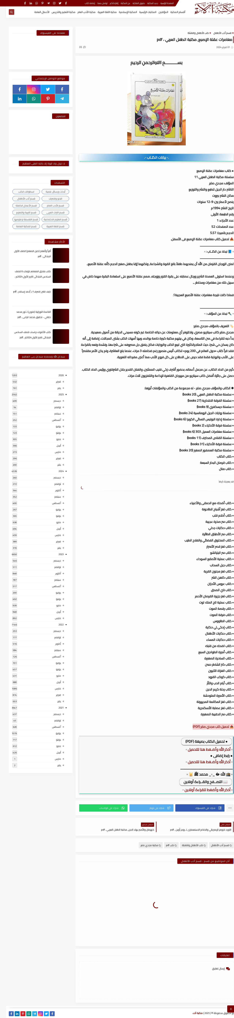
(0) (76, 47)
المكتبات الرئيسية (141, 12)
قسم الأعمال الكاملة (20, 205)
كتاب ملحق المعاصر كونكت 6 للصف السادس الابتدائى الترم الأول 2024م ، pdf (27, 276)
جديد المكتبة (146, 3)
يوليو (52, 426)
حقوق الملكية (133, 3)
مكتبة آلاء (192, 1013)
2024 (55, 471)
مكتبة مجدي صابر (145, 845)
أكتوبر (52, 490)
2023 (55, 554)
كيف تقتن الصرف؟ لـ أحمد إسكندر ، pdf (26, 291)
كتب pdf (165, 845)
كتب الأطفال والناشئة (192, 33)
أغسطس (50, 420)
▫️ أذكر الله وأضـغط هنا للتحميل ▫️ (203, 749)
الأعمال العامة (35, 12)
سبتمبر (51, 413)
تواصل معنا (96, 3)
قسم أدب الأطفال (216, 33)
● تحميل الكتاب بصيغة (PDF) (200, 741)
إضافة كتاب (84, 3)
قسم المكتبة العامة (20, 226)
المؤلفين (157, 12)
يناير (53, 388)
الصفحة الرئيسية (161, 3)
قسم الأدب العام (49, 205)
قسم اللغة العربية (49, 226)
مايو (52, 439)
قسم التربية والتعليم (20, 212)
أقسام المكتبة (171, 12)
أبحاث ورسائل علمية (49, 191)
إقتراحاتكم (108, 3)
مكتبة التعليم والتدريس (57, 12)
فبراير (52, 381)
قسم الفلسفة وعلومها (20, 219)
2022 (55, 624)
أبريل (52, 445)
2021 (55, 707)
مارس (52, 452)
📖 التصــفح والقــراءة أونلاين (200, 781)
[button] (193, 808)
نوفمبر (51, 407)
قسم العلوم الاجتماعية (49, 219)
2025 (55, 394)
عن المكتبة (119, 3)
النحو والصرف (49, 198)
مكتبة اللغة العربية (101, 12)
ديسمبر (51, 401)
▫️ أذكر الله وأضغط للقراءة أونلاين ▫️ (201, 789)
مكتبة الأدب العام (80, 12)
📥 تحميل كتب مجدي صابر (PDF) (207, 727)
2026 (55, 375)
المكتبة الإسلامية (122, 12)
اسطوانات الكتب (20, 191)
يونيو (52, 433)
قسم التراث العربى (49, 212)
